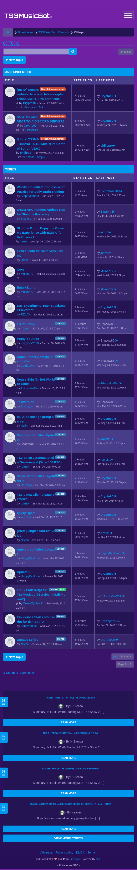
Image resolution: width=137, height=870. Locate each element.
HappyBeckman (31, 558)
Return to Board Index (19, 673)
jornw (23, 242)
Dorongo (26, 485)
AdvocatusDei (30, 388)
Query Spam (26, 513)
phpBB (99, 859)
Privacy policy (64, 853)
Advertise (46, 853)
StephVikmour (30, 196)
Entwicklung (26, 288)
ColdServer (28, 366)
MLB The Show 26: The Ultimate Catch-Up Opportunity (70, 769)
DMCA (80, 853)
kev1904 (26, 517)
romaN (25, 467)
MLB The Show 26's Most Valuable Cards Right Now (70, 733)
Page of (124, 664)
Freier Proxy (26, 324)
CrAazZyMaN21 (33, 604)
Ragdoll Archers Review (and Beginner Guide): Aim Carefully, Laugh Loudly (70, 804)
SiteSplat (74, 859)
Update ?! (24, 572)
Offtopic (11, 43)
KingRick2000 (30, 343)
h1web (25, 328)
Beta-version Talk (33, 108)
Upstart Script (27, 640)
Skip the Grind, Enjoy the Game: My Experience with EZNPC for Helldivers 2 (41, 233)
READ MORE (68, 723)
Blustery (26, 219)
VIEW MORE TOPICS (68, 839)
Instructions (32, 130)
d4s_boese (108, 640)
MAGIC (105, 439)
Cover (21, 270)
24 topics (126, 52)
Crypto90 (29, 103)
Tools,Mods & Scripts (33, 157)
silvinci (25, 540)
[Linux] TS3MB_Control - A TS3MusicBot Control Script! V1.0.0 (41, 144)
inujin (24, 426)
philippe (25, 153)
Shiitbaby (27, 407)
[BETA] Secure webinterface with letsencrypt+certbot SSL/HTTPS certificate (41, 94)
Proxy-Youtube (28, 339)
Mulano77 (27, 274)
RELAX (25, 314)
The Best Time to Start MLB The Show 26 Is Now (71, 698)
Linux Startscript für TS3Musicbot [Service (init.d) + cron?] (41, 595)
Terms (92, 853)
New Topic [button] (14, 60)
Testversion (25, 402)
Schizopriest (29, 626)
